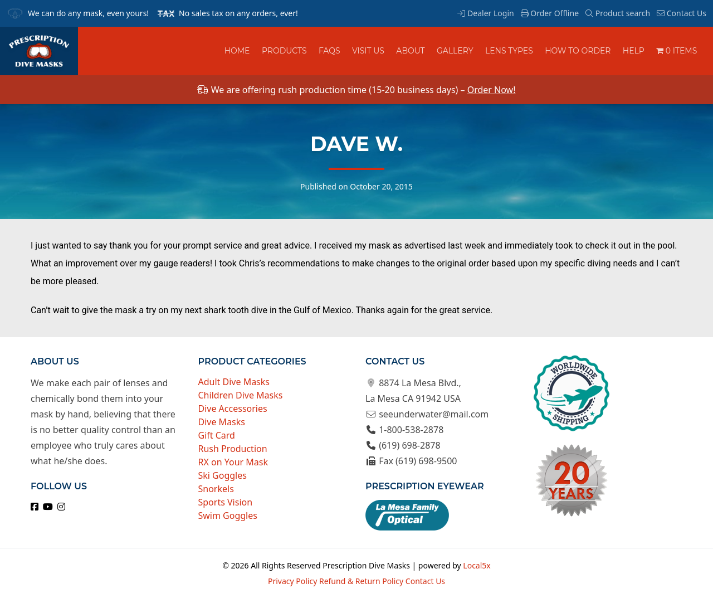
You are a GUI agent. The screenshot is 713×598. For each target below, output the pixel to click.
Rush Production (232, 449)
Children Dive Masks (240, 395)
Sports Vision (225, 502)
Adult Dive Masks (234, 382)
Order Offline (550, 13)
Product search (617, 13)
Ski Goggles (222, 475)
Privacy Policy (292, 581)
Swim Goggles (227, 515)
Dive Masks (221, 422)
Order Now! (491, 90)
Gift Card (216, 435)
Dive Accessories (232, 408)
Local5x (476, 565)
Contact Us (681, 13)
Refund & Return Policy (361, 581)
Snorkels (216, 489)
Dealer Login (485, 13)
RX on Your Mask (233, 462)
